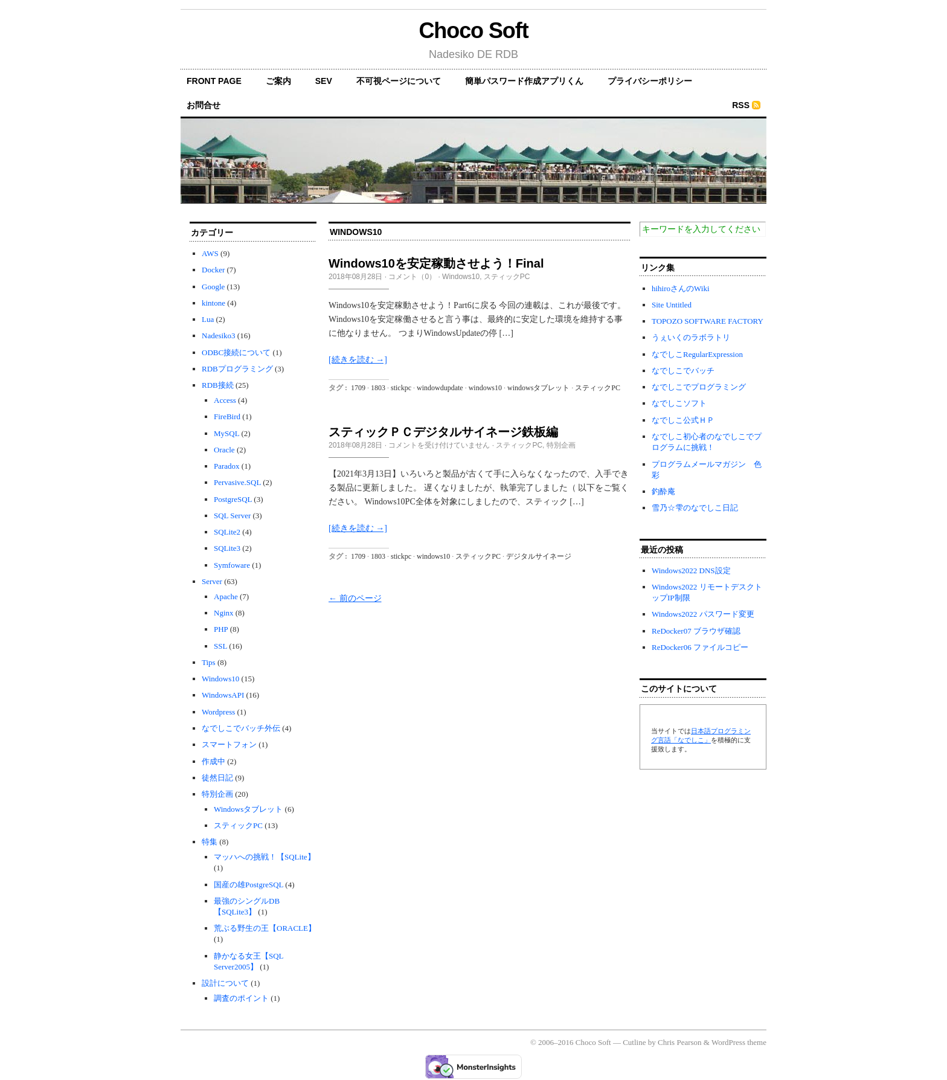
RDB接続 (218, 385)
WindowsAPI (223, 694)
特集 (209, 841)
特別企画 (217, 794)
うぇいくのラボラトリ (691, 337)
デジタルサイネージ (538, 556)
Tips (209, 662)
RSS (741, 105)
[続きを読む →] (358, 359)
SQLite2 (227, 531)
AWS (210, 253)
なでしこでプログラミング (699, 386)
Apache (226, 596)
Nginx (224, 612)
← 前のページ (355, 598)
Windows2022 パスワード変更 (703, 614)
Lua (208, 319)
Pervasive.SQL (237, 482)
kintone (213, 302)
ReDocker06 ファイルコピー (700, 647)
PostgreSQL (233, 499)
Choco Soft (473, 30)
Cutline (634, 1042)
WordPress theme (738, 1042)
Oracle (224, 449)
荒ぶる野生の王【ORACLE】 (265, 928)
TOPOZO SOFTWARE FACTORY (707, 321)
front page (214, 81)
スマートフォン (229, 744)
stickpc (401, 388)
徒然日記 (217, 777)
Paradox (227, 466)
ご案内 (278, 81)
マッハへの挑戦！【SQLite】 (264, 856)
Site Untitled (672, 304)
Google (213, 286)
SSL (220, 646)
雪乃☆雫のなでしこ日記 (695, 507)
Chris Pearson (680, 1042)
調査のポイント (241, 998)
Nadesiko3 (219, 335)
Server (212, 581)
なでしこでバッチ (683, 370)
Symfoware (232, 565)
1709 (358, 388)
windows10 (485, 388)
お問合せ (203, 105)
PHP (221, 629)
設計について (225, 983)
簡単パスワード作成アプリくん (524, 81)
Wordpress (218, 711)
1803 (378, 388)
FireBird (227, 416)
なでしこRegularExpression (697, 354)
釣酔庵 (663, 491)
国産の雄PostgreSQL (248, 884)
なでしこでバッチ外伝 (241, 728)
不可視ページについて (398, 81)
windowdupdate (440, 388)
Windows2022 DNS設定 (691, 570)
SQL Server (232, 515)
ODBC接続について (236, 352)
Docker (213, 269)
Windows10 (220, 678)
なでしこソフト (679, 403)
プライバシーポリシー (650, 81)
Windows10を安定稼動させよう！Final (436, 263)
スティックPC (238, 825)
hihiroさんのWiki (681, 288)
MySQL (226, 433)
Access (225, 400)
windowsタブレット (538, 388)
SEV (323, 81)
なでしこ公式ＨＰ (683, 420)
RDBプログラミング (237, 368)
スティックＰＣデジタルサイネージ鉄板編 (443, 432)
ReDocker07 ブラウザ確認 (696, 630)
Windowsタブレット (248, 809)
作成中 (213, 761)
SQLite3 (227, 548)
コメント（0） (412, 276)
